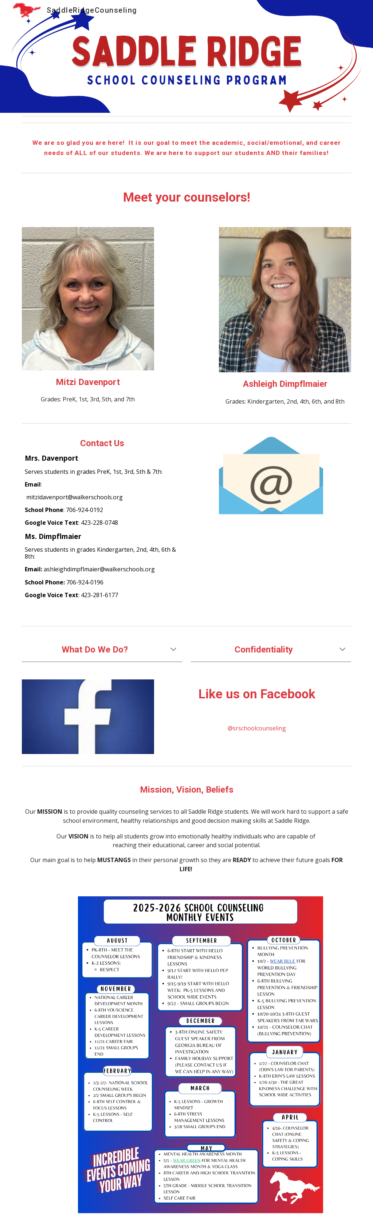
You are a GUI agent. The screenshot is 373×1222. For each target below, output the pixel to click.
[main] (187, 148)
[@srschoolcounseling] (256, 728)
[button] (173, 650)
